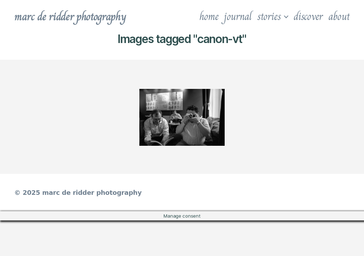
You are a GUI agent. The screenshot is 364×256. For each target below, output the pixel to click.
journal (237, 16)
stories (269, 16)
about (339, 16)
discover (308, 16)
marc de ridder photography (70, 16)
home (209, 16)
